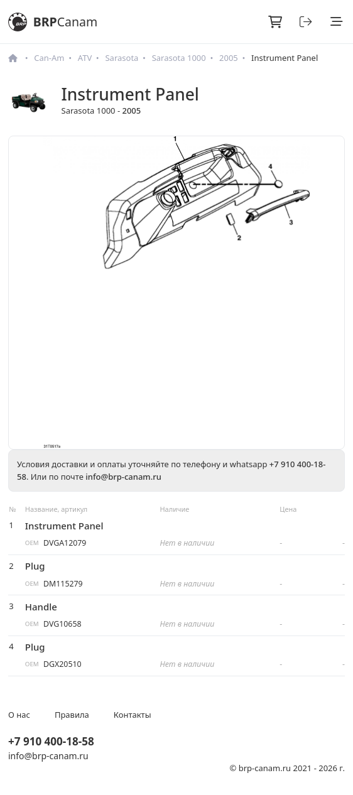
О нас (19, 714)
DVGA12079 (64, 543)
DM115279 (63, 583)
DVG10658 (62, 624)
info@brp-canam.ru (123, 476)
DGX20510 (62, 664)
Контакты (132, 714)
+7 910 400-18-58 (51, 741)
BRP (52, 22)
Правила (72, 714)
